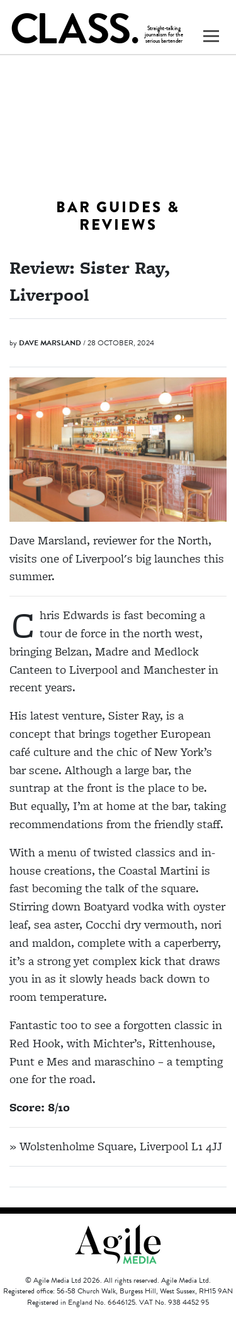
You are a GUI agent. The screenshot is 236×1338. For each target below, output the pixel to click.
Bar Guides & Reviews (118, 216)
